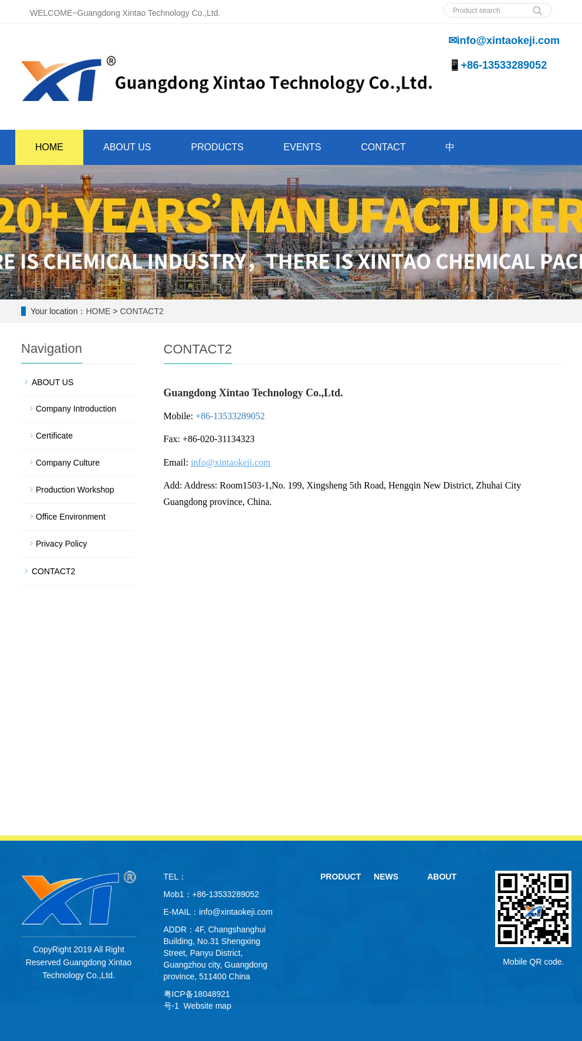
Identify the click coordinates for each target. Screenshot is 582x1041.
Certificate (54, 435)
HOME (49, 147)
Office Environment (71, 516)
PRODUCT (340, 876)
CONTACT (383, 147)
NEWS (386, 876)
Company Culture (68, 462)
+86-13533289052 (230, 416)
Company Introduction (76, 408)
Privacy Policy (61, 543)
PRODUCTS (217, 147)
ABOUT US (127, 147)
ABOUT (441, 876)
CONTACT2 (141, 311)
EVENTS (302, 147)
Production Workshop (75, 489)
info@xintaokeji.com (236, 912)
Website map (207, 1005)
